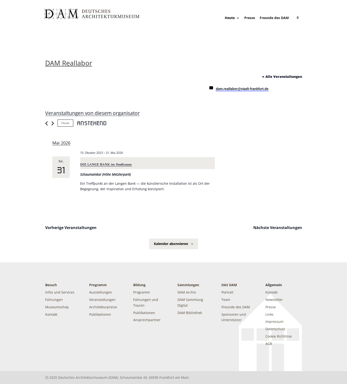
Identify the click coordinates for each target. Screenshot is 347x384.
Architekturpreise (103, 307)
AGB (268, 343)
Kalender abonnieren (171, 243)
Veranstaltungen (102, 299)
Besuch (51, 285)
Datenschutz (275, 329)
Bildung (139, 285)
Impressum (274, 321)
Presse (249, 17)
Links (269, 314)
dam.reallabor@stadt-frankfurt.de (242, 89)
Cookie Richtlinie (278, 336)
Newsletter (274, 299)
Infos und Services (59, 292)
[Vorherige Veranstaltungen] (46, 123)
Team (225, 299)
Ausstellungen (100, 292)
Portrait (227, 292)
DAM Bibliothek (189, 312)
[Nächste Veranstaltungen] (52, 123)
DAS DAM (229, 285)
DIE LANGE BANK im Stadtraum (106, 164)
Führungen (54, 299)
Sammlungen (188, 285)
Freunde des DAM (274, 17)
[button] (297, 18)
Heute (232, 17)
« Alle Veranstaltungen (282, 76)
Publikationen (100, 314)
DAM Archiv (186, 292)
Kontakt (51, 314)
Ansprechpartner (147, 320)
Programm (98, 285)
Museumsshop (57, 307)
